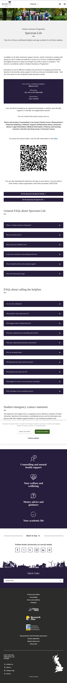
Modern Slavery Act (33, 641)
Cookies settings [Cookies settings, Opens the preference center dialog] (33, 438)
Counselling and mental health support (33, 466)
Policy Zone (33, 644)
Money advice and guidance (33, 503)
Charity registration (33, 638)
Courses (34, 4)
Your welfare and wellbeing (33, 485)
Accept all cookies (42, 431)
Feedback (34, 602)
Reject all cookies (25, 431)
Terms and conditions (33, 600)
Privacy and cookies (33, 594)
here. (56, 139)
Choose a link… (33, 580)
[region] (33, 432)
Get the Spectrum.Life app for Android (33, 194)
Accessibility (33, 597)
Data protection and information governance (33, 636)
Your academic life (33, 520)
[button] (60, 4)
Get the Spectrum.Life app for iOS (33, 200)
